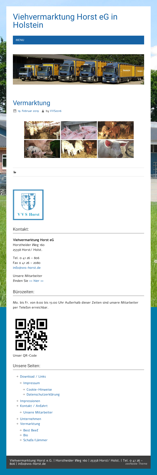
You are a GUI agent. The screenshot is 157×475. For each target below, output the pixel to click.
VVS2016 (55, 111)
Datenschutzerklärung (43, 394)
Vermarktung (30, 424)
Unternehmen (30, 419)
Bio (25, 435)
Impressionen (30, 401)
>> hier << (36, 281)
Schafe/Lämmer (35, 440)
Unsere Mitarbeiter (38, 412)
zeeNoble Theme (136, 464)
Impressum (31, 383)
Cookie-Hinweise (39, 389)
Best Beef (30, 430)
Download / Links (33, 376)
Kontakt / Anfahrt (34, 406)
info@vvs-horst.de (27, 268)
